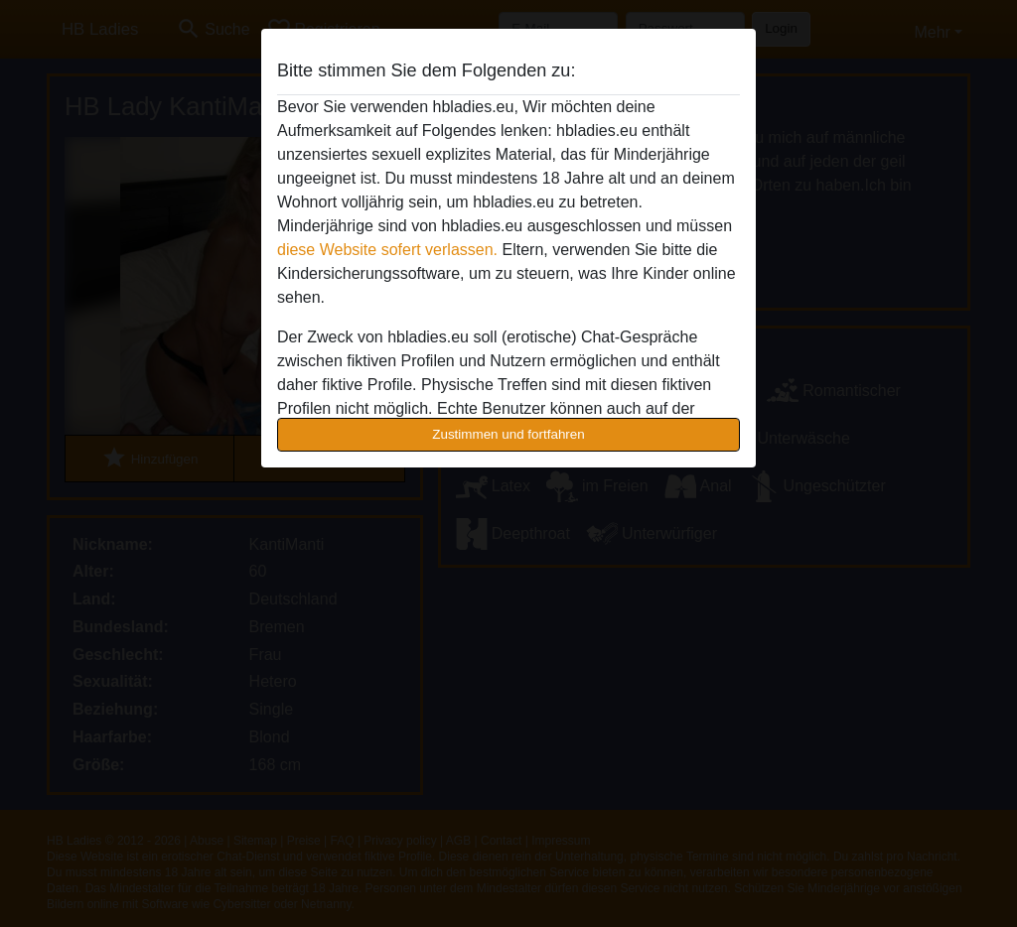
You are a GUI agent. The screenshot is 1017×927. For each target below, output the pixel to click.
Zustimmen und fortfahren (508, 434)
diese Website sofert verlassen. (387, 249)
